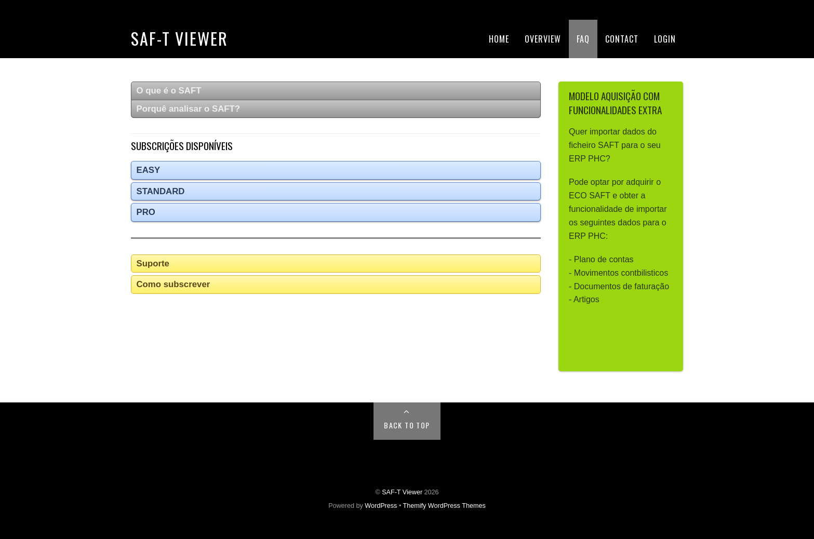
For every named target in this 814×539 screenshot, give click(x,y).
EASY (149, 170)
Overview (543, 39)
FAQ (583, 39)
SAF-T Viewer (179, 38)
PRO (146, 212)
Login (665, 39)
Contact (621, 39)
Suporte (153, 263)
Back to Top (407, 425)
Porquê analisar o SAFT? (189, 109)
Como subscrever (173, 284)
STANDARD (161, 191)
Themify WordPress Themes (444, 505)
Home (499, 39)
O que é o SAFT (169, 91)
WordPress (381, 505)
